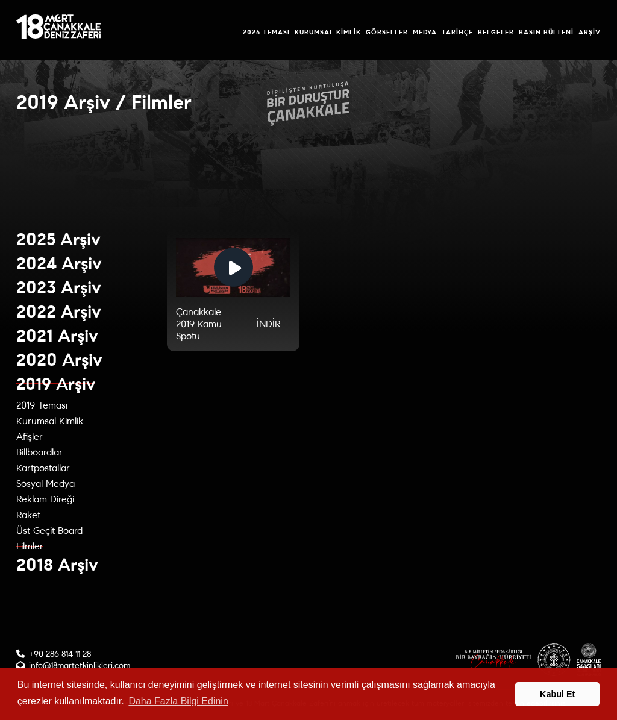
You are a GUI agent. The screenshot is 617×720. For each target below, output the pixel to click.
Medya (425, 32)
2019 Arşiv (55, 384)
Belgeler (496, 32)
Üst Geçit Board (49, 530)
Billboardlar (39, 452)
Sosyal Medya (45, 483)
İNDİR (269, 324)
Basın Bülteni (546, 32)
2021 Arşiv (57, 335)
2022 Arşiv (58, 311)
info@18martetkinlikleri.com (79, 665)
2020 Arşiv (59, 360)
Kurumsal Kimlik (328, 32)
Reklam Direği (45, 499)
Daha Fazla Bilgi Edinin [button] (178, 701)
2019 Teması (41, 405)
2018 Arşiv (57, 564)
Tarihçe (457, 32)
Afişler (29, 436)
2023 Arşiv (58, 287)
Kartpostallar (43, 468)
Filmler (29, 546)
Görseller (387, 32)
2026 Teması (266, 32)
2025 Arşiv (58, 239)
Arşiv (589, 32)
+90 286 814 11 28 (60, 654)
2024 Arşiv (59, 263)
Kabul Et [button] (557, 694)
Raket (28, 515)
